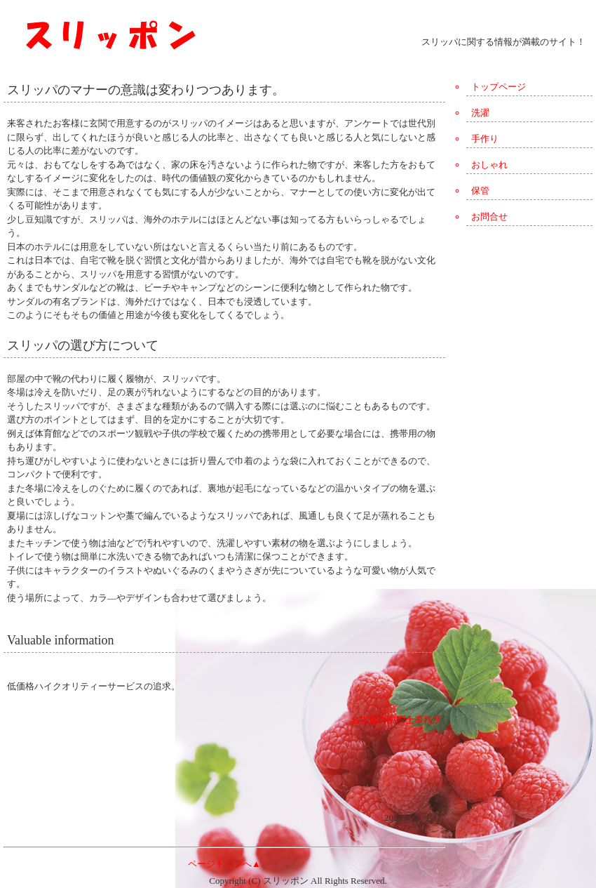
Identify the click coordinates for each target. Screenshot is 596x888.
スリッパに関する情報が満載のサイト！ (503, 42)
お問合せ (489, 216)
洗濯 (480, 112)
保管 (480, 190)
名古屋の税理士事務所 (396, 720)
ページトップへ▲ (224, 864)
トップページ (498, 86)
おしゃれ (489, 164)
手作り (485, 138)
